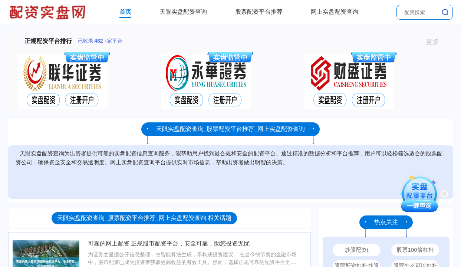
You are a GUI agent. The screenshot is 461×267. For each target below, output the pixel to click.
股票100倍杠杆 (415, 250)
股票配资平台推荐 (259, 12)
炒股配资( (357, 250)
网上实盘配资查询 (334, 12)
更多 (435, 42)
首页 (125, 12)
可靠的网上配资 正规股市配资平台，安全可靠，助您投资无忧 (169, 243)
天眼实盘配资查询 (183, 12)
